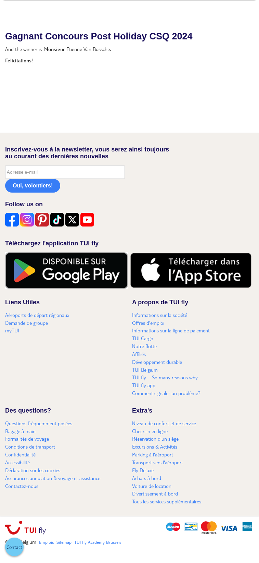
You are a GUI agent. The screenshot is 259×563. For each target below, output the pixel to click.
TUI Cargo (142, 338)
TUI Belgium (145, 370)
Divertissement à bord (155, 493)
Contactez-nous (21, 486)
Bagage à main (20, 431)
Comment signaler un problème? (166, 393)
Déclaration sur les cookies (32, 470)
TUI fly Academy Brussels (97, 542)
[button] (14, 547)
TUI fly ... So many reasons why (165, 377)
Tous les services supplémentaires (166, 501)
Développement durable (157, 362)
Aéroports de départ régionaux (37, 315)
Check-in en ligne (150, 431)
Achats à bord (146, 478)
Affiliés (139, 354)
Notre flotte (144, 346)
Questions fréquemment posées (38, 423)
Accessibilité (17, 462)
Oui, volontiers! (33, 185)
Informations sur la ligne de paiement (171, 330)
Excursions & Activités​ (154, 446)
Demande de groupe (26, 323)
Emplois (46, 542)
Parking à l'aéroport (152, 454)
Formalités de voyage (27, 439)
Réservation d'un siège (155, 439)
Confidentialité (20, 454)
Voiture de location (151, 486)
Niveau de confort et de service (164, 423)
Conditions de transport (30, 446)
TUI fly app (143, 385)
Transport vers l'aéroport (157, 462)
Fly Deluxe (143, 470)
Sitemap (64, 542)
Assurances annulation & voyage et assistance (52, 478)
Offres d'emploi (148, 323)
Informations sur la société (159, 315)
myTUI (12, 330)
